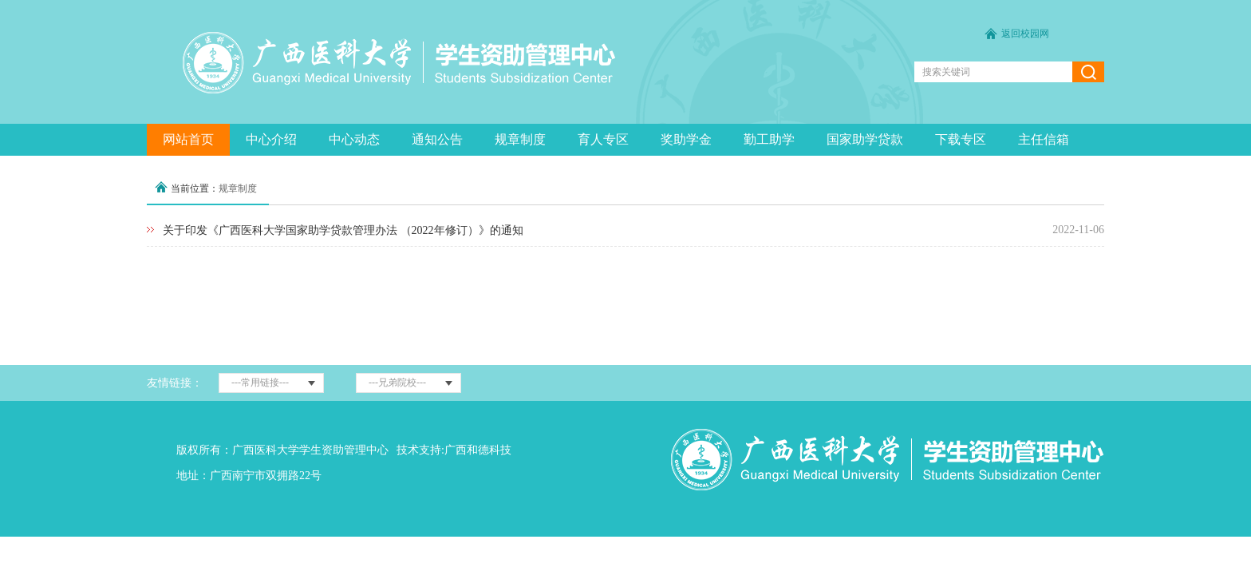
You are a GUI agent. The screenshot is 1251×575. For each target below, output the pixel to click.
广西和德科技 (477, 450)
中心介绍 (271, 139)
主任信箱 (1043, 139)
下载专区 (960, 139)
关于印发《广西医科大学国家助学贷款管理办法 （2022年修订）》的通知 (343, 230)
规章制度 (520, 139)
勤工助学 (769, 139)
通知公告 (437, 139)
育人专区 (603, 139)
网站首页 (188, 139)
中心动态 (354, 139)
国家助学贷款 (865, 139)
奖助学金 (686, 139)
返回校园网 (1025, 33)
